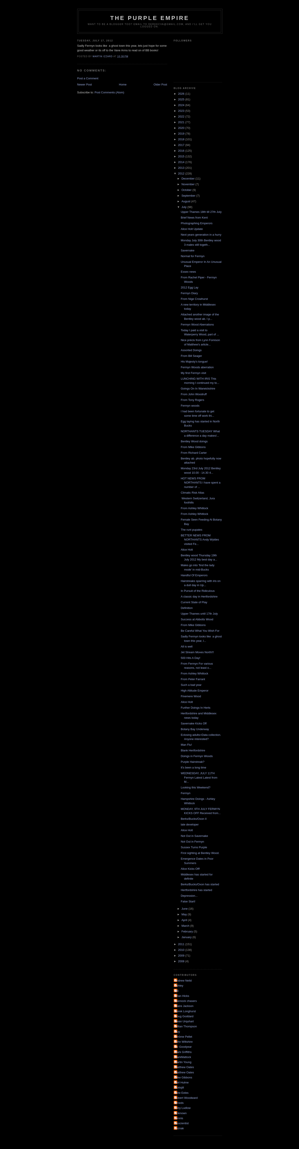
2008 (181, 961)
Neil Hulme (182, 1082)
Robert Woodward (186, 1097)
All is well (186, 646)
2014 (181, 162)
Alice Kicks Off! (190, 868)
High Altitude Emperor (194, 690)
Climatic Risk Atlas (192, 492)
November (188, 184)
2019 (181, 133)
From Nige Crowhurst (194, 299)
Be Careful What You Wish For (200, 630)
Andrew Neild (183, 980)
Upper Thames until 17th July (199, 613)
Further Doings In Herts (195, 707)
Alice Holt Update (192, 229)
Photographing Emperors (197, 223)
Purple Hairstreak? (192, 761)
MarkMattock (183, 1057)
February (187, 931)
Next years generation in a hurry (201, 234)
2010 (181, 950)
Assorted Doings (191, 350)
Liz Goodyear (183, 1046)
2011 (181, 944)
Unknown (181, 1113)
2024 (181, 105)
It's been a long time (193, 767)
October (186, 190)
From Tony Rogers (192, 400)
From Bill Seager (191, 356)
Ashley (179, 985)
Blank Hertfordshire (193, 750)
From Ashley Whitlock (194, 508)
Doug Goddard (184, 1016)
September (188, 195)
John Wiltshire (184, 1041)
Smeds (179, 1103)
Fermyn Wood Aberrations (197, 324)
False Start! (188, 901)
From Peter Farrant (193, 679)
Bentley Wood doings (194, 441)
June (184, 908)
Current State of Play (194, 602)
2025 (181, 99)
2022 (181, 116)
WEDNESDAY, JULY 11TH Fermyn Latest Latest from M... (199, 777)
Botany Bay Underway (195, 729)
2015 (181, 156)
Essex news (188, 271)
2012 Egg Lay (189, 287)
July (184, 207)
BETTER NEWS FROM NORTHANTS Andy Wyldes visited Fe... (200, 540)
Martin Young (183, 1062)
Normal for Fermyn (192, 256)
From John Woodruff (194, 394)
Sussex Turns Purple (194, 847)
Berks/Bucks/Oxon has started (200, 884)
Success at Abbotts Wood (197, 619)
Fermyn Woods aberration (197, 367)
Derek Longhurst (185, 1011)
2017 (181, 145)
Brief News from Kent (194, 217)
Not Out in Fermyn (192, 841)
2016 (181, 150)
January (186, 937)
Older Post (160, 84)
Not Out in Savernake (194, 836)
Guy (177, 1031)
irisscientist (182, 1123)
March (185, 925)
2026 (181, 93)
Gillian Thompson (186, 1026)
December (188, 178)
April (184, 920)
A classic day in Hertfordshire (199, 596)
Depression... (189, 895)
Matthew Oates (184, 1067)
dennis (179, 1118)
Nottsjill (179, 1087)
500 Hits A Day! (190, 658)
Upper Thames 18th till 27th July (201, 211)
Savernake (187, 250)
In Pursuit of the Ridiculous (198, 590)
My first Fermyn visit (193, 373)
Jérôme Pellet (183, 1036)
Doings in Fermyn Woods (197, 756)
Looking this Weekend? (195, 787)
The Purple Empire (149, 18)
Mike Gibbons (183, 1077)
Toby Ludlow (183, 1108)
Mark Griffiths (183, 1052)
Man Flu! (186, 744)
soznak (179, 1128)
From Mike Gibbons (193, 447)
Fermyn (185, 793)
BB (177, 990)
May (184, 914)
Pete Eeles (182, 1092)
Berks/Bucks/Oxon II (194, 818)
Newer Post (84, 84)
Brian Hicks (182, 996)
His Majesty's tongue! (194, 361)
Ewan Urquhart (184, 1021)
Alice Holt (187, 549)
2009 (181, 955)
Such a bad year (191, 685)
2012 (181, 173)
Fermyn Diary (189, 293)
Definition (187, 608)
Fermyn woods (190, 405)
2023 (181, 110)
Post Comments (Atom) (109, 92)
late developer (190, 824)
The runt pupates (191, 529)
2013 (181, 167)
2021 (181, 122)
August (186, 201)
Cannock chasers (186, 1001)
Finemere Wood (191, 696)
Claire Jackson (184, 1006)
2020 (181, 128)
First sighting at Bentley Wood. (200, 853)
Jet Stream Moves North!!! (197, 652)
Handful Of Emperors (194, 575)
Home (123, 84)
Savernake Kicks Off (194, 723)
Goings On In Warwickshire (198, 388)
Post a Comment (87, 78)
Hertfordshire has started (196, 890)
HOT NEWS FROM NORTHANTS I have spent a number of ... (200, 483)
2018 (181, 139)
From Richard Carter (194, 452)
